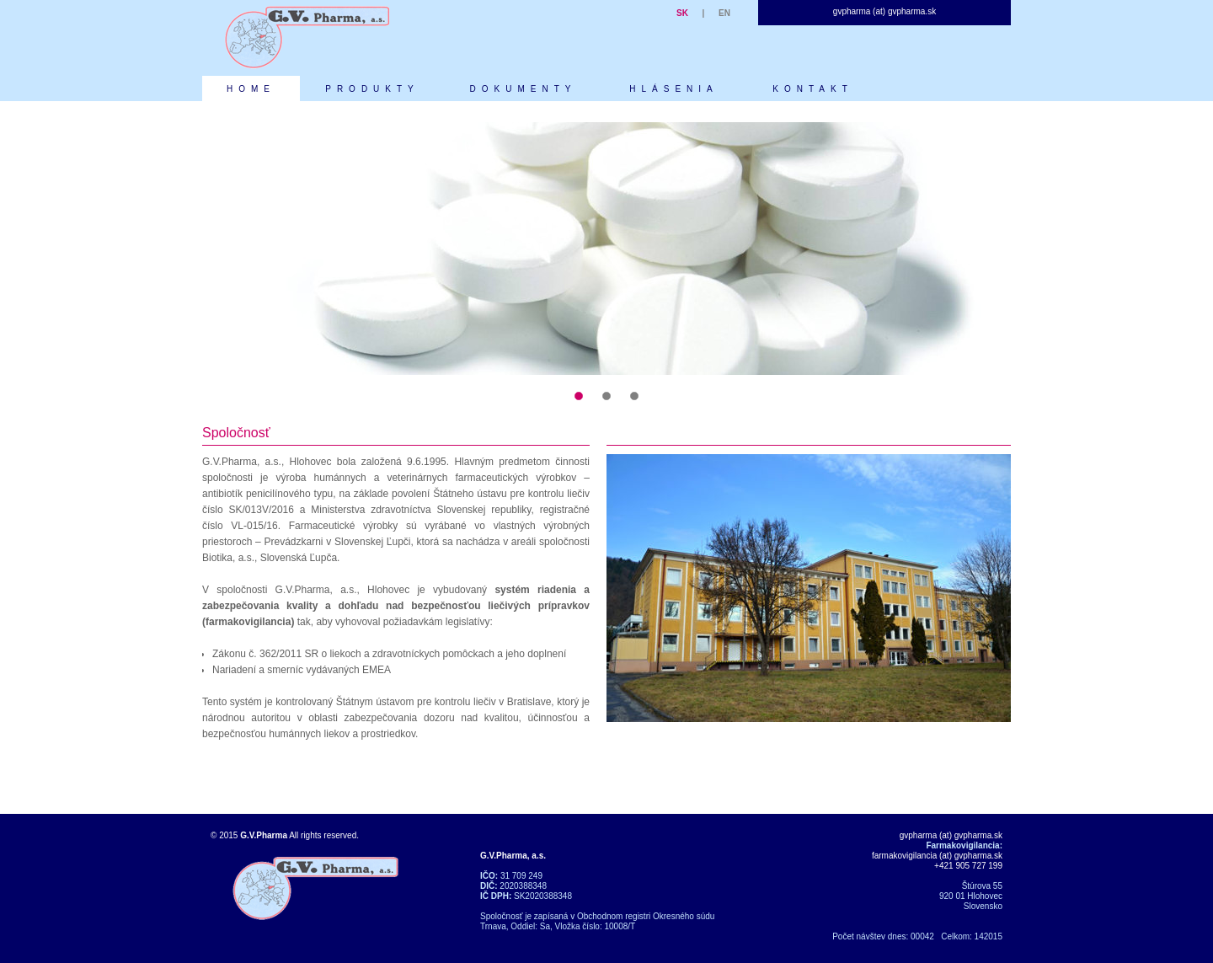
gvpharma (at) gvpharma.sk (884, 11)
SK (682, 13)
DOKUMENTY (523, 89)
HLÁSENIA (673, 89)
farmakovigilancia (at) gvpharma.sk (937, 855)
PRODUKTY (372, 89)
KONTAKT (812, 89)
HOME (251, 89)
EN (724, 13)
